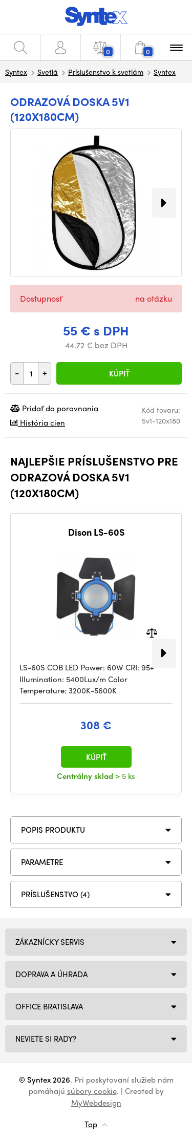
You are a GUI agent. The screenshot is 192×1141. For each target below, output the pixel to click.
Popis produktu (53, 829)
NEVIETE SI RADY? (45, 1038)
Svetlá (47, 72)
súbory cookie (92, 1090)
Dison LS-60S (96, 532)
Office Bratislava (49, 1006)
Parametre (42, 862)
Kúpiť (119, 373)
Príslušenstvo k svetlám (105, 72)
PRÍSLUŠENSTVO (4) (55, 894)
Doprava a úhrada (51, 974)
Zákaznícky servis (49, 941)
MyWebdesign (96, 1102)
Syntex (16, 72)
